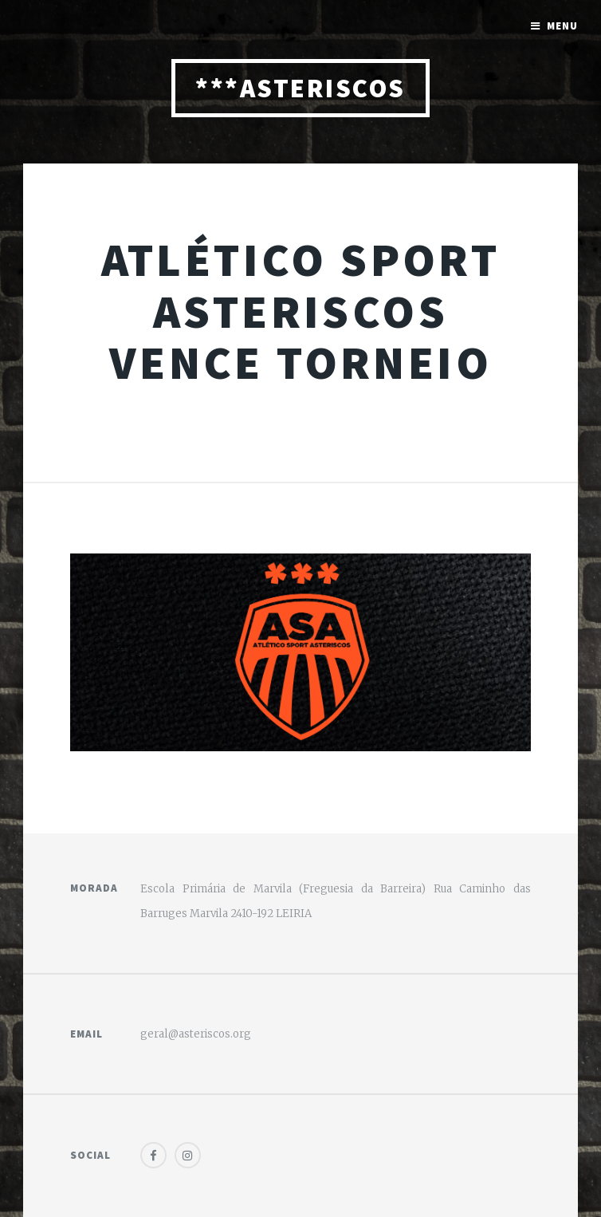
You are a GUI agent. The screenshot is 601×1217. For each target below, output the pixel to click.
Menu (562, 26)
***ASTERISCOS (300, 88)
